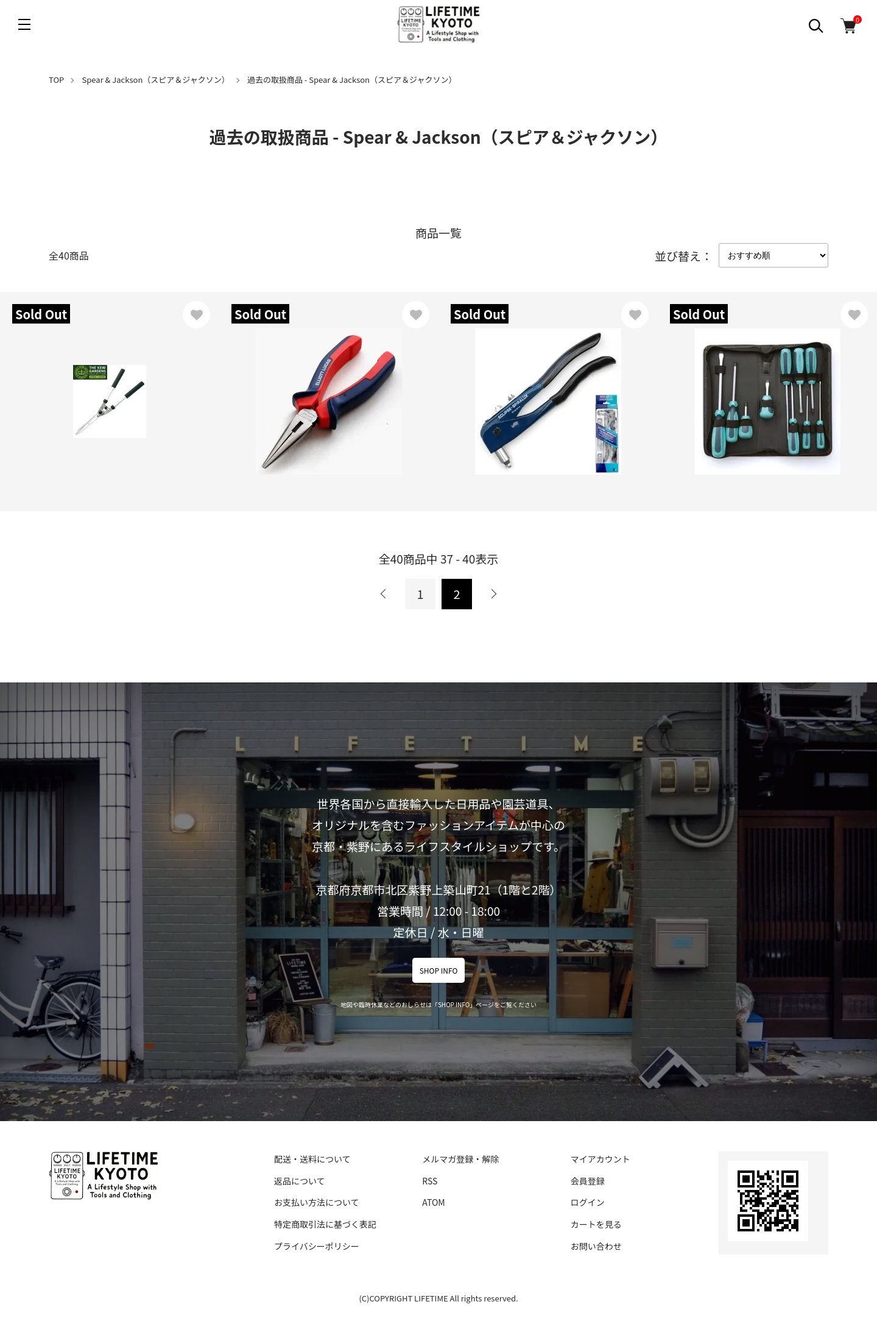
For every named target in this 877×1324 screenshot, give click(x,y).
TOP (56, 79)
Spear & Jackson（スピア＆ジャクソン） (156, 79)
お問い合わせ (596, 1246)
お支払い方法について (316, 1202)
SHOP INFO (439, 970)
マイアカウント (600, 1159)
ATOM (433, 1202)
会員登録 (588, 1181)
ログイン (588, 1202)
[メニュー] (24, 24)
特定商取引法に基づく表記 (325, 1224)
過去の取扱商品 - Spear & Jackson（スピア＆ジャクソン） (351, 79)
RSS (429, 1181)
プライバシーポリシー (316, 1246)
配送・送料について (312, 1159)
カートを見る (596, 1224)
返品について (299, 1181)
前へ (383, 594)
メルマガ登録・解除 (460, 1159)
